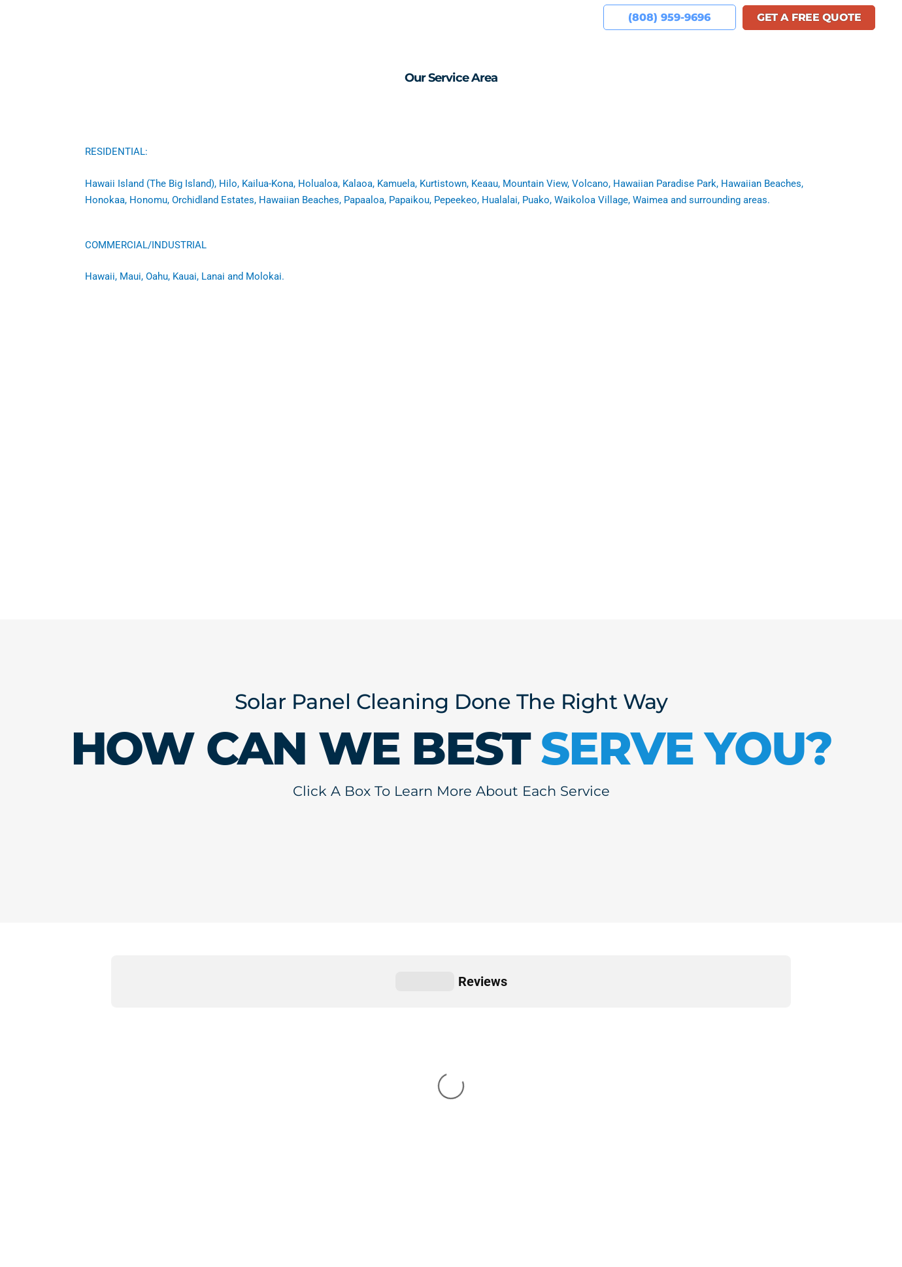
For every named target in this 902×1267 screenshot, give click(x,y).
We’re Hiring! (464, 17)
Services (277, 17)
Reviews (338, 17)
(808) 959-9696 (113, 1158)
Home (173, 17)
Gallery (394, 17)
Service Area (548, 17)
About (222, 17)
